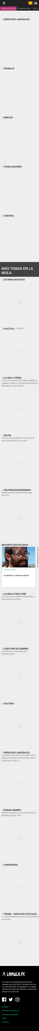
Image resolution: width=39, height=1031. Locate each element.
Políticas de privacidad (10, 1014)
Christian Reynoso (10, 570)
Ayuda (4, 1018)
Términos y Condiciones (10, 1011)
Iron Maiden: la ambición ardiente (16, 575)
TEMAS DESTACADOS (8, 8)
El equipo (5, 1007)
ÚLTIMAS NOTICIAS (24, 8)
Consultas (5, 1022)
